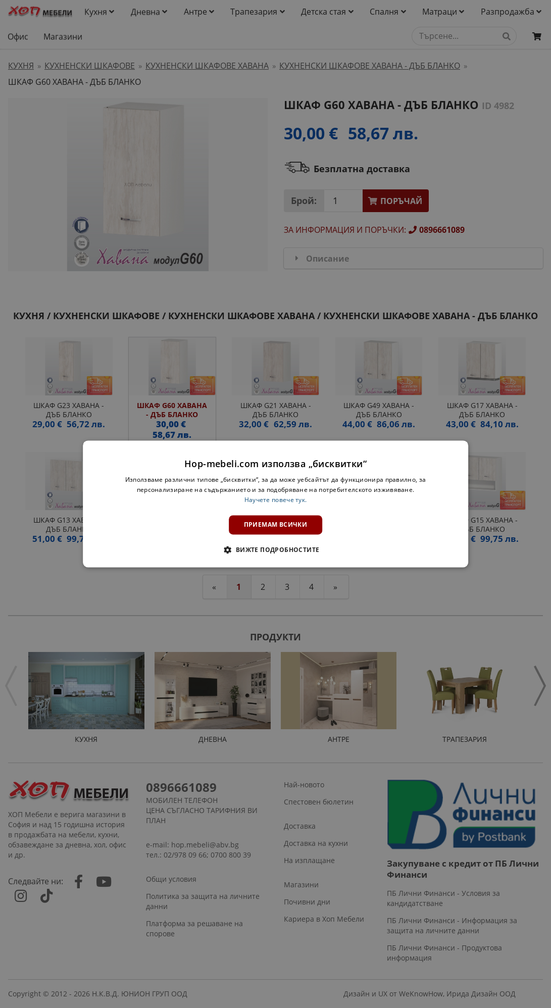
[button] (275, 550)
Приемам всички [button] (276, 524)
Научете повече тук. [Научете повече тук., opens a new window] (275, 499)
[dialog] (276, 503)
